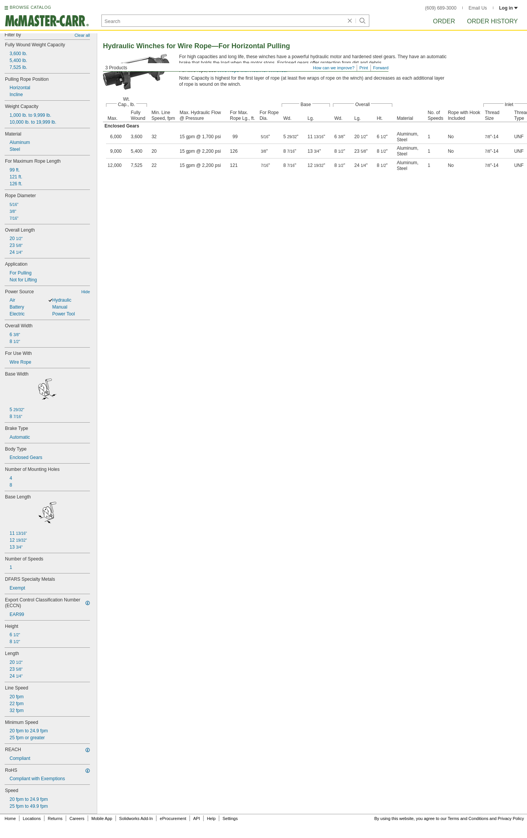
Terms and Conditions (468, 818)
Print (363, 67)
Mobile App (101, 818)
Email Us (477, 8)
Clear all (82, 35)
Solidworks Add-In (136, 818)
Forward (380, 67)
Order (444, 21)
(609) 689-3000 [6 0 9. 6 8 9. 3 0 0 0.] (441, 8)
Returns (55, 818)
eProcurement (173, 818)
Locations (32, 818)
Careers (76, 818)
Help (211, 818)
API (196, 818)
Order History (492, 21)
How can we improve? (333, 67)
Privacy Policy (511, 818)
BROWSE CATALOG (30, 7)
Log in (508, 8)
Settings (230, 818)
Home (10, 818)
